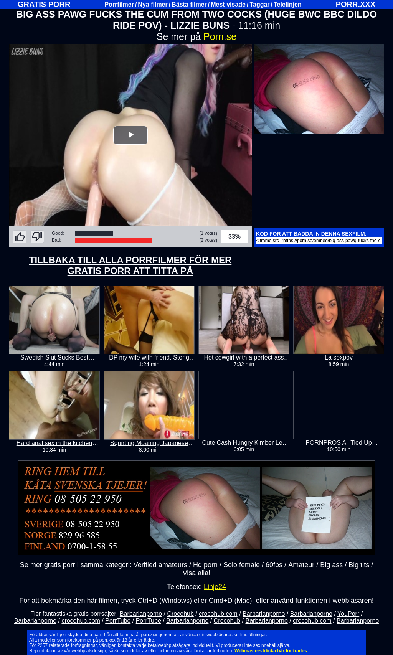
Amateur (301, 564)
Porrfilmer (119, 4)
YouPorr (348, 613)
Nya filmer (152, 4)
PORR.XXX (355, 4)
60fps (274, 564)
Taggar (259, 4)
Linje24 (215, 586)
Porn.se (219, 36)
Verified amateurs (160, 564)
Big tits (358, 564)
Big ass (331, 564)
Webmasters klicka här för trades (270, 650)
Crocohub (180, 613)
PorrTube (117, 620)
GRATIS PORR (44, 4)
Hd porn (205, 564)
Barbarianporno (141, 613)
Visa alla (196, 572)
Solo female (241, 564)
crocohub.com (218, 613)
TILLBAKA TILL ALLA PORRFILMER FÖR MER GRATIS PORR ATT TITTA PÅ (130, 265)
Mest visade (228, 4)
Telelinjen (288, 4)
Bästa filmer (189, 4)
